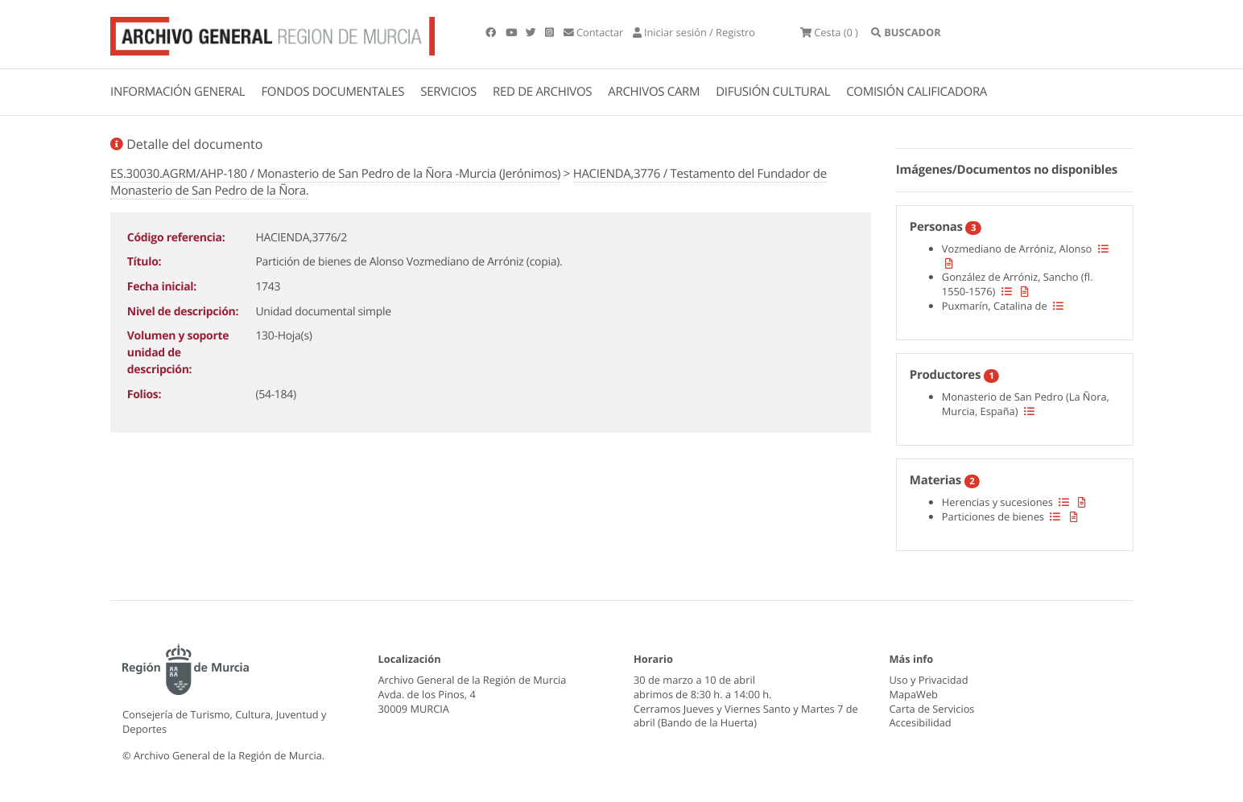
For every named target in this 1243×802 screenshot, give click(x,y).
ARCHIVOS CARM (654, 92)
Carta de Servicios (932, 708)
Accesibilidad (921, 722)
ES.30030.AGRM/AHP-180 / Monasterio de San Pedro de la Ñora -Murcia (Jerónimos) (335, 174)
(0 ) (829, 32)
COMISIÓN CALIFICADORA (916, 92)
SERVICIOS (448, 92)
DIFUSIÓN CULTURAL (773, 92)
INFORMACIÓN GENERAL (177, 92)
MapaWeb (914, 694)
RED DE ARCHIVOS (542, 92)
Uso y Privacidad (929, 679)
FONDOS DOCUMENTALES (332, 92)
